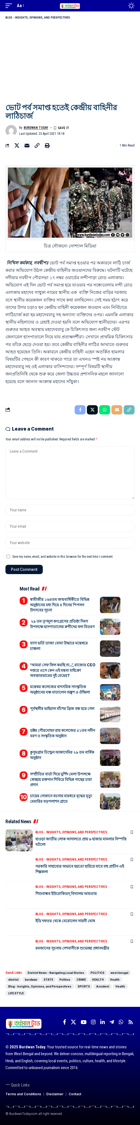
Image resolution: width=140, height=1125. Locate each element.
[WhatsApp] (121, 1022)
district (13, 979)
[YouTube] (83, 1022)
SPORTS (84, 986)
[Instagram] (93, 1022)
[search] (120, 5)
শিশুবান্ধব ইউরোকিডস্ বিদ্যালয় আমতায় (66, 893)
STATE (48, 979)
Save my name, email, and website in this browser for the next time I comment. (62, 557)
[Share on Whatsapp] (104, 409)
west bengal (119, 972)
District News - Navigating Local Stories (56, 972)
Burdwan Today (36, 128)
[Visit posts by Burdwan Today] (11, 130)
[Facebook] (65, 1022)
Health (115, 979)
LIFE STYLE (16, 993)
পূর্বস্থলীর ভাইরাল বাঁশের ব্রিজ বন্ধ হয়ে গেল (62, 708)
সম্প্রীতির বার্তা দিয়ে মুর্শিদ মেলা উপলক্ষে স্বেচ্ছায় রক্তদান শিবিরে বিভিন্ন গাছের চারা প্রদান (61, 779)
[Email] (27, 145)
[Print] (47, 145)
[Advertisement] (70, 61)
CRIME (81, 979)
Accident (102, 986)
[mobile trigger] (10, 5)
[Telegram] (111, 1022)
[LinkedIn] (102, 1022)
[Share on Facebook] (80, 409)
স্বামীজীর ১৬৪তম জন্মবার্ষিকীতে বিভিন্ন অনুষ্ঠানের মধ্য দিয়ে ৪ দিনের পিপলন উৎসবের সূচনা (59, 604)
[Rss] (131, 1022)
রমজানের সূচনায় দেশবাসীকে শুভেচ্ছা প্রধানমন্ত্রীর (72, 948)
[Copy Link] (37, 145)
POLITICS (97, 972)
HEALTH (98, 979)
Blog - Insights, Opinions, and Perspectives (37, 17)
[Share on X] (17, 145)
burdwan (31, 979)
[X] (73, 1022)
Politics (64, 979)
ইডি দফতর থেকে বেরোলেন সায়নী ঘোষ (65, 920)
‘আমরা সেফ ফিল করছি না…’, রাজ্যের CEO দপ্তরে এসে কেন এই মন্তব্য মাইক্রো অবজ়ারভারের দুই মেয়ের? (62, 670)
